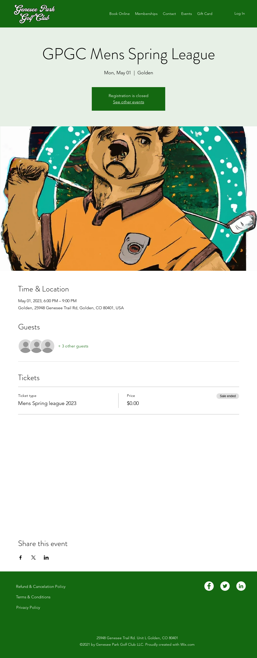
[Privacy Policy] (28, 607)
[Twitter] (225, 586)
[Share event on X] (33, 557)
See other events (128, 101)
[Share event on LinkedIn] (46, 557)
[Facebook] (209, 586)
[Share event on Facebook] (20, 557)
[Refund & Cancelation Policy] (41, 586)
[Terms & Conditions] (33, 597)
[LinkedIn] (241, 586)
